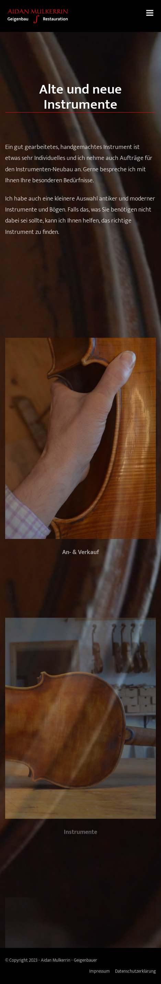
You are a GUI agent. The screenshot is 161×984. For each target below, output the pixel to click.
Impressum (99, 971)
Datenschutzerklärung (135, 971)
